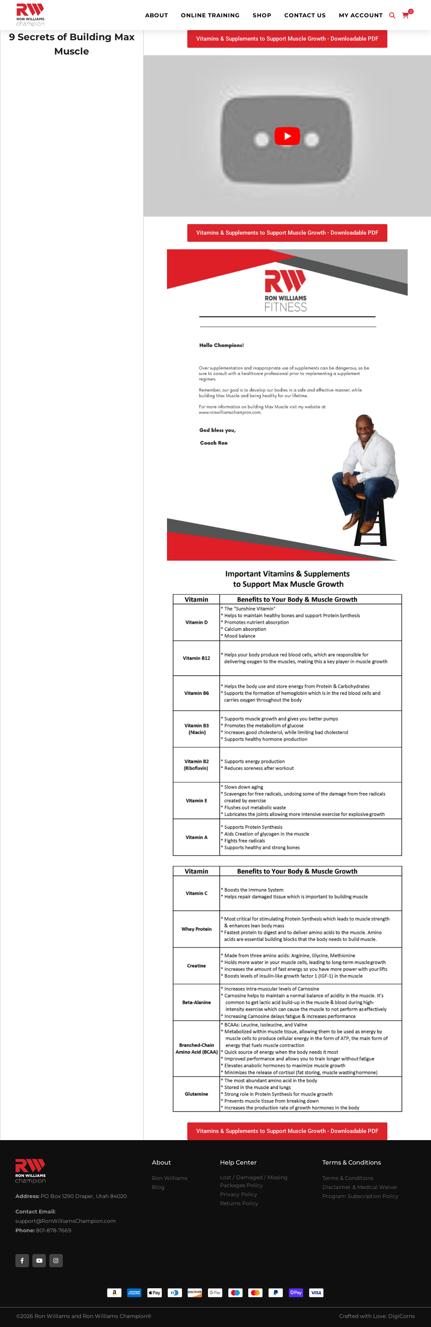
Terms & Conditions (347, 1178)
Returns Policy (239, 1203)
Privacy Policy (238, 1194)
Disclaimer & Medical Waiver (360, 1187)
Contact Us (305, 15)
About (156, 15)
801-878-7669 (53, 1230)
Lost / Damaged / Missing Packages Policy (254, 1181)
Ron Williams (169, 1178)
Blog (158, 1187)
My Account (361, 15)
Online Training (210, 15)
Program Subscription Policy (360, 1196)
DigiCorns (401, 1316)
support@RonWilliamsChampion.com (65, 1221)
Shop (262, 15)
